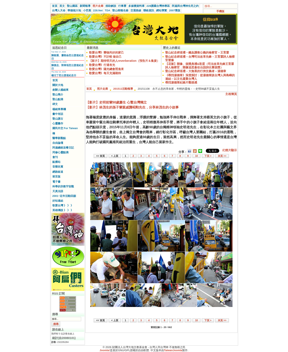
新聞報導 (85, 5)
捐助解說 (110, 5)
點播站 (56, 161)
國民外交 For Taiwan (65, 128)
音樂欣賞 (57, 166)
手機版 (220, 11)
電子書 (56, 181)
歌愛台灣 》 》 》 (63, 205)
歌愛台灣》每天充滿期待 (105, 73)
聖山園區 (72, 5)
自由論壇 (57, 142)
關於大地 (57, 85)
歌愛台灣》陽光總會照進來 (106, 69)
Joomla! (105, 350)
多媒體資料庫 (136, 5)
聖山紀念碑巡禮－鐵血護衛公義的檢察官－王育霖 (197, 52)
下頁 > (207, 156)
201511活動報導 (123, 88)
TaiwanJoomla (173, 350)
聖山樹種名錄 (120, 10)
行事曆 (122, 5)
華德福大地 (74, 10)
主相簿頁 (231, 94)
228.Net (98, 10)
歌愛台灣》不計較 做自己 (105, 56)
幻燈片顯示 (229, 150)
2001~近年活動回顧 (64, 195)
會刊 (55, 157)
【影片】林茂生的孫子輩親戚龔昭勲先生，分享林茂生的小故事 (132, 107)
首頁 (54, 5)
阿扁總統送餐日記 (63, 147)
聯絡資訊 (148, 10)
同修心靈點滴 (60, 152)
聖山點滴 (57, 99)
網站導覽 (161, 10)
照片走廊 (98, 5)
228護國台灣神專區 (158, 5)
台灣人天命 (58, 10)
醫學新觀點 (59, 138)
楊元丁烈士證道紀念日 (63, 75)
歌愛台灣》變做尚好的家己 (106, 52)
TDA (107, 10)
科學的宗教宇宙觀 (63, 186)
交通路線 (135, 10)
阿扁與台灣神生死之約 (185, 5)
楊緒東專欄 (59, 109)
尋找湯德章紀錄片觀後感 (181, 82)
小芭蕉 (87, 10)
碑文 (55, 104)
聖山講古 (57, 118)
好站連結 (57, 200)
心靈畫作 (57, 123)
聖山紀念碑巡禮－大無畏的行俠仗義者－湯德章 (195, 71)
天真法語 (57, 191)
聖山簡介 (57, 94)
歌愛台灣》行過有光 (102, 65)
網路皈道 (57, 171)
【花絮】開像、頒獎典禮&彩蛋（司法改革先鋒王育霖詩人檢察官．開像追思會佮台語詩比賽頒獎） (199, 65)
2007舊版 (174, 10)
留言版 (56, 176)
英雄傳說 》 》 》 (63, 210)
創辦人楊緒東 (60, 89)
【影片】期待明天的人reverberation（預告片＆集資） (124, 60)
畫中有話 (57, 113)
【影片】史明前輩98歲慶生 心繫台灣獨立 (116, 102)
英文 (62, 5)
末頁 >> (222, 156)
